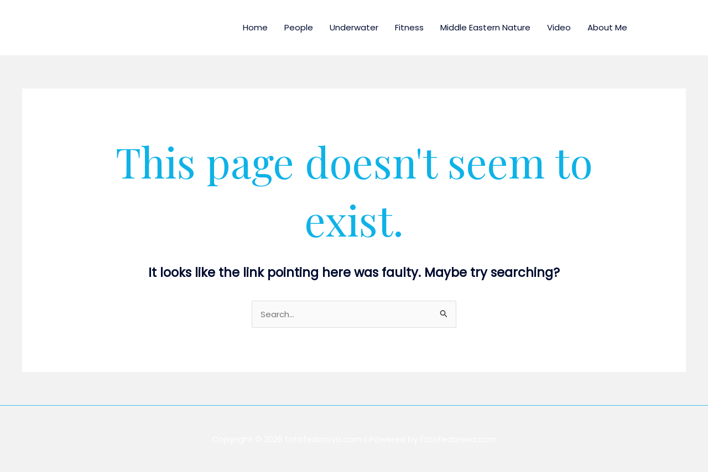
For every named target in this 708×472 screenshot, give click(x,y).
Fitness (409, 27)
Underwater (354, 27)
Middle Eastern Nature (485, 27)
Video (559, 27)
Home (255, 27)
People (298, 27)
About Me (607, 27)
